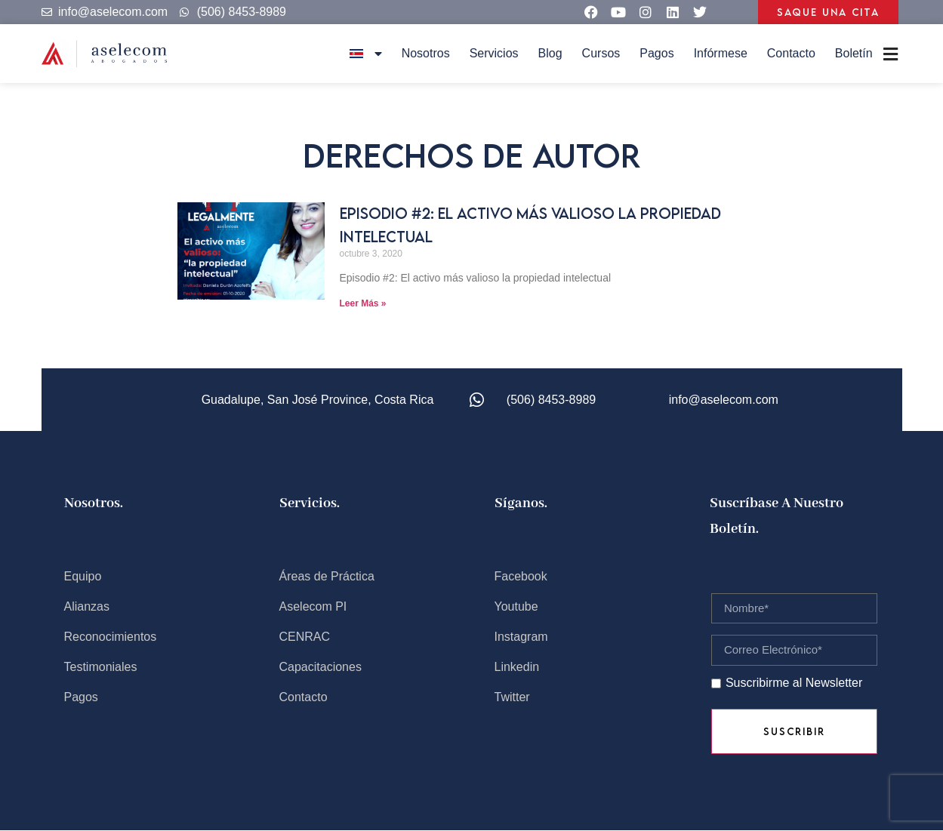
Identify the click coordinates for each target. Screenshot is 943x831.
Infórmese (720, 53)
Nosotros (426, 53)
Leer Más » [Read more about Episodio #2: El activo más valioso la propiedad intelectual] (363, 303)
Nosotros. (93, 503)
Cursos (601, 53)
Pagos (656, 53)
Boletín (854, 53)
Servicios (494, 53)
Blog (550, 53)
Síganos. (521, 503)
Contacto (791, 53)
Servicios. (309, 503)
